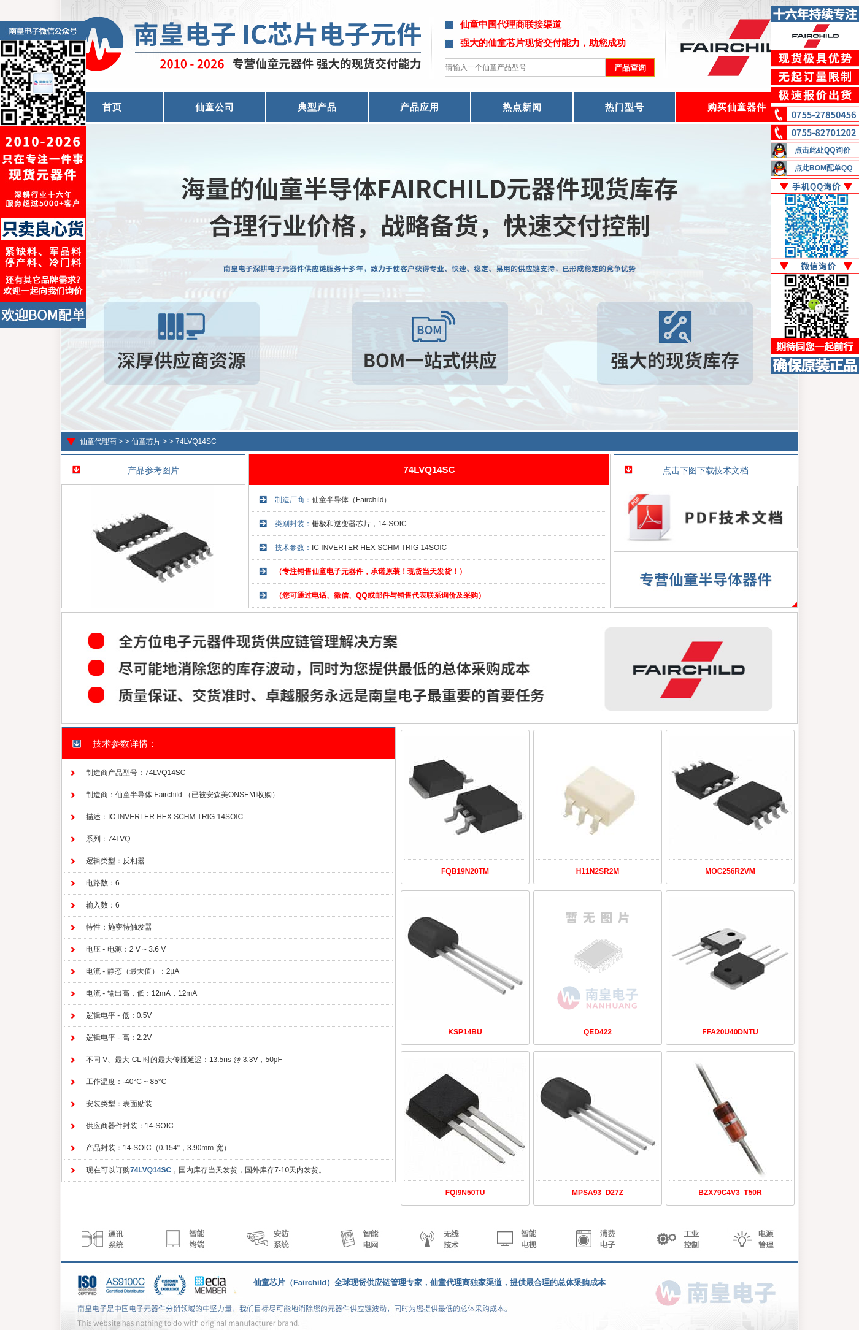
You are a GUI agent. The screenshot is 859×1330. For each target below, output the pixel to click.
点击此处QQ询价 (822, 150)
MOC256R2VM (730, 871)
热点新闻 (522, 107)
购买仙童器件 (736, 107)
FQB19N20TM (465, 871)
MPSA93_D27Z (597, 1192)
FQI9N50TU (465, 1192)
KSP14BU (465, 1032)
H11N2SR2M (598, 871)
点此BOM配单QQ (824, 168)
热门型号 (624, 107)
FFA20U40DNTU (730, 1032)
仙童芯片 (146, 441)
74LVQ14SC (196, 441)
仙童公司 (214, 107)
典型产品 (317, 107)
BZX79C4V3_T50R (729, 1192)
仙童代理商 (98, 441)
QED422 (598, 1032)
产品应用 (419, 107)
